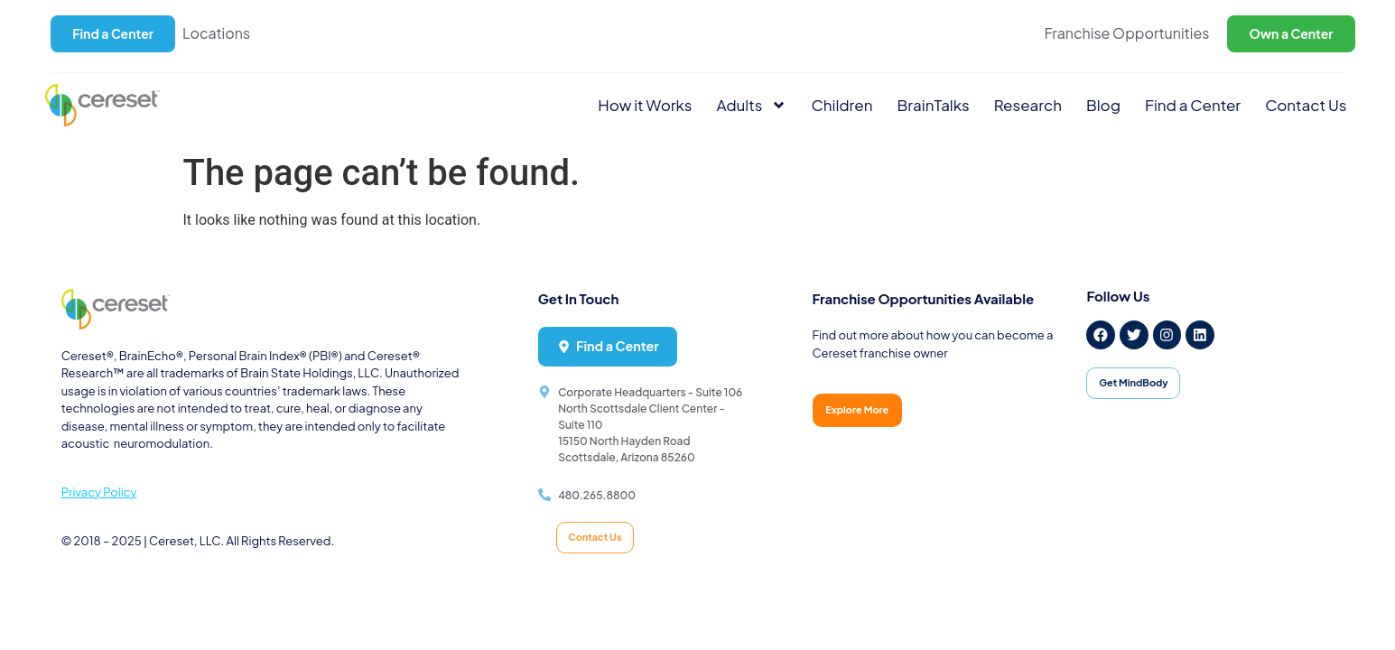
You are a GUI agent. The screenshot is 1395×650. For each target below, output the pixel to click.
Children (841, 105)
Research (1028, 105)
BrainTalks (933, 105)
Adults (752, 105)
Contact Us (1305, 105)
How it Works (645, 105)
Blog (1103, 105)
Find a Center (1193, 105)
